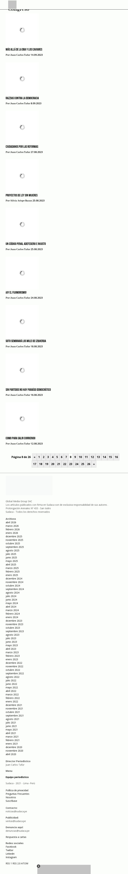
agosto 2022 (12, 676)
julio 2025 (11, 554)
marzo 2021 (12, 736)
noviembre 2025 (14, 539)
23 (70, 464)
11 (86, 457)
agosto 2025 (12, 550)
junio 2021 (11, 726)
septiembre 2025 (15, 546)
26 (88, 464)
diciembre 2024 (14, 578)
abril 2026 (11, 522)
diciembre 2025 (14, 536)
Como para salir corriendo (20, 438)
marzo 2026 (12, 525)
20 (52, 464)
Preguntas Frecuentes (17, 793)
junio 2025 (11, 557)
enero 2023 (12, 659)
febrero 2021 (13, 740)
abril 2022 (11, 691)
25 (82, 464)
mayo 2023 (12, 645)
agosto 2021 (12, 719)
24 (76, 464)
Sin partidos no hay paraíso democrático (28, 390)
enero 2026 (12, 532)
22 (64, 464)
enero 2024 (12, 617)
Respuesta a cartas (16, 837)
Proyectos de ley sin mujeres (22, 195)
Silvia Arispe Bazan (21, 200)
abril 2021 (11, 733)
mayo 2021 (12, 729)
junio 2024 (11, 599)
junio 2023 (11, 641)
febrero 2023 (13, 655)
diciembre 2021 (14, 705)
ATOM (24, 863)
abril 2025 (11, 564)
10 (80, 457)
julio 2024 (11, 596)
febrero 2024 (13, 613)
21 (58, 464)
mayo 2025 (12, 561)
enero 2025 (12, 575)
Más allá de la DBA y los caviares (24, 49)
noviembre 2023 (14, 624)
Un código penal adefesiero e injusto (26, 244)
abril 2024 (11, 606)
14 (104, 457)
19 (46, 464)
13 (98, 457)
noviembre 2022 (14, 666)
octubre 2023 (13, 627)
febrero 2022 (13, 698)
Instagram (11, 857)
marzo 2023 (12, 652)
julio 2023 (11, 638)
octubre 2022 (13, 669)
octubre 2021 (13, 712)
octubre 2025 (13, 543)
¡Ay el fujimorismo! (16, 292)
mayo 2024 (12, 603)
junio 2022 (11, 683)
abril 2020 (11, 754)
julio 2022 (11, 680)
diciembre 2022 (14, 662)
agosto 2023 (12, 634)
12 (92, 457)
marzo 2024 (12, 610)
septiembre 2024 (15, 589)
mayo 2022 (12, 687)
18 (40, 464)
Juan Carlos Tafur (20, 55)
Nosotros (11, 797)
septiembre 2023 (15, 631)
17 (34, 464)
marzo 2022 (12, 694)
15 (110, 457)
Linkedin (10, 853)
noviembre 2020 (14, 750)
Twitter (9, 850)
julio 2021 (11, 722)
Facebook (11, 846)
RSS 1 (9, 863)
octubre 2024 (13, 585)
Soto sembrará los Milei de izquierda (26, 341)
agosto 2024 (12, 592)
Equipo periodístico (17, 777)
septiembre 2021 (15, 715)
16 (116, 457)
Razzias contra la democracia (22, 98)
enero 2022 (12, 701)
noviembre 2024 (14, 582)
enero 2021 (12, 743)
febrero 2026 (13, 529)
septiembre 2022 (15, 673)
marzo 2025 (12, 568)
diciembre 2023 (14, 620)
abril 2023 (11, 648)
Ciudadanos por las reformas (22, 147)
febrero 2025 (13, 571)
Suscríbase (11, 800)
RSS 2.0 (16, 863)
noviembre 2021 (14, 708)
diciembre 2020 (14, 747)
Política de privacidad (17, 790)
